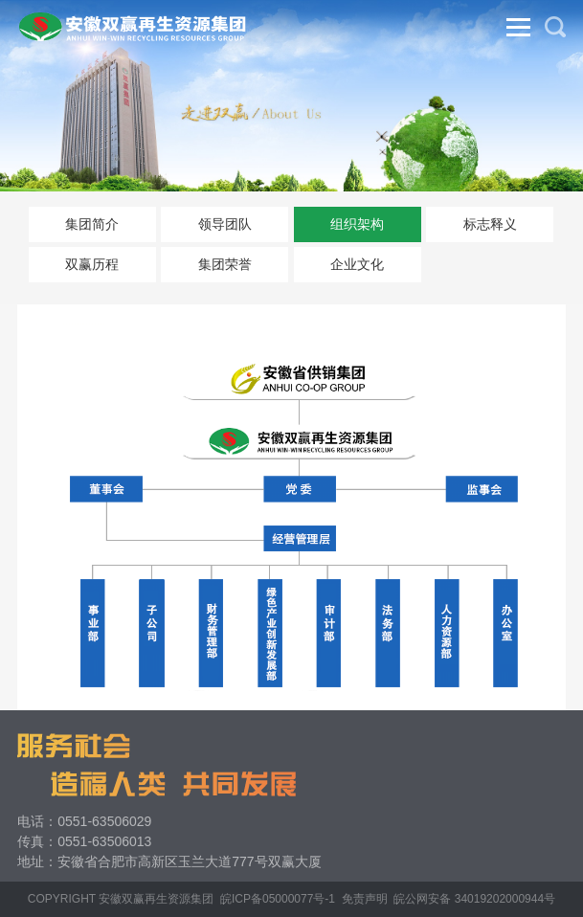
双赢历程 (92, 264)
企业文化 (357, 264)
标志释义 (490, 224)
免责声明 (365, 899)
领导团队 (225, 224)
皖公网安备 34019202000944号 (474, 899)
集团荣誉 (225, 264)
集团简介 (92, 224)
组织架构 (357, 224)
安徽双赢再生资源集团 (156, 899)
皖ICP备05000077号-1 (277, 899)
